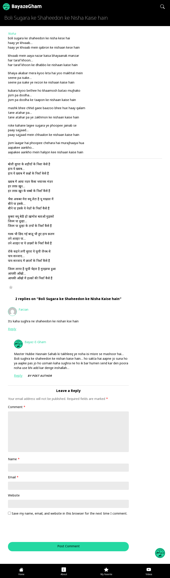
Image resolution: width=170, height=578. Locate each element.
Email (13, 477)
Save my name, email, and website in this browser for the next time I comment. (69, 514)
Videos (149, 574)
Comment (16, 407)
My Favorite (106, 574)
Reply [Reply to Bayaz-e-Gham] (18, 376)
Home (21, 574)
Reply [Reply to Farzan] (12, 329)
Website (14, 496)
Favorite (11, 287)
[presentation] (38, 531)
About (64, 574)
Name (14, 459)
